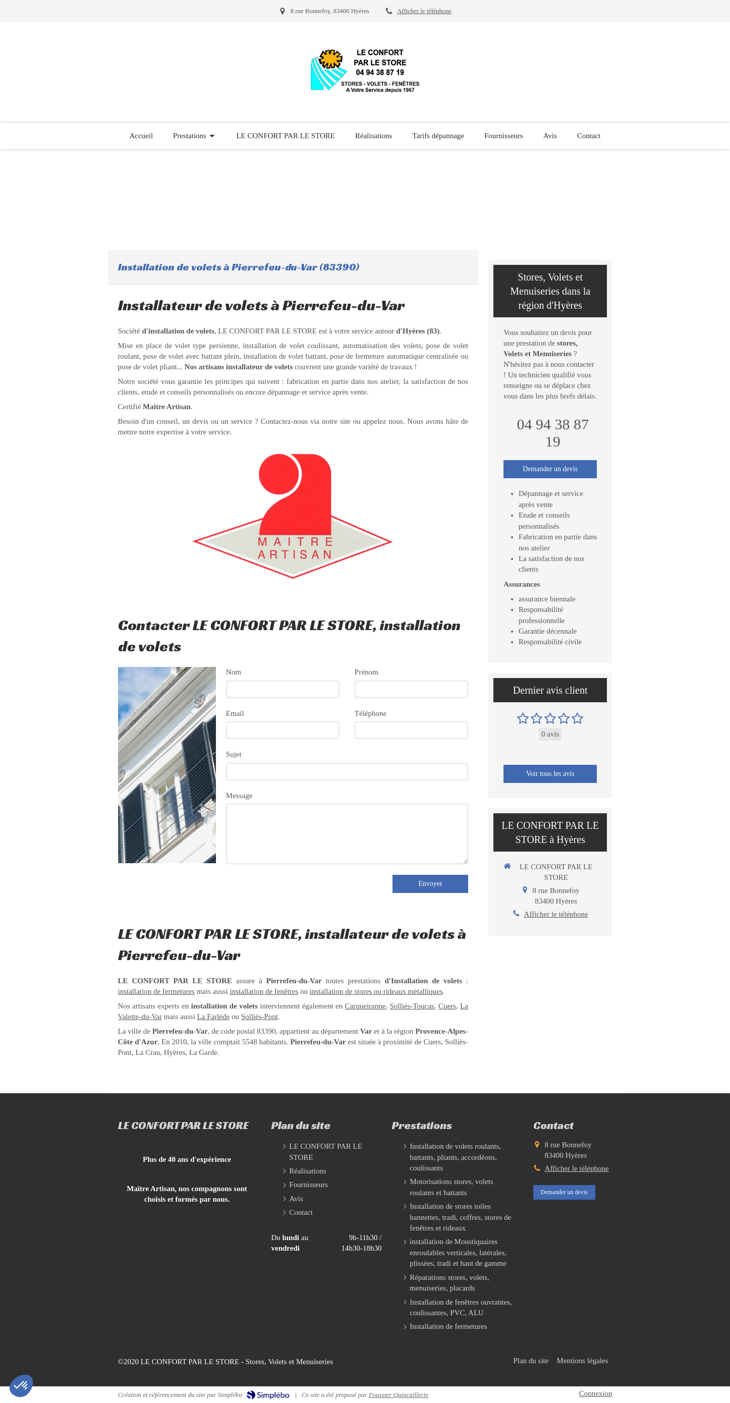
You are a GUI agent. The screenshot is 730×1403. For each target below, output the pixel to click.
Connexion (595, 1393)
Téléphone (370, 713)
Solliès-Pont (259, 1017)
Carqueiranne (365, 1006)
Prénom (366, 672)
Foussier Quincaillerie (398, 1394)
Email (235, 713)
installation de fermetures (156, 991)
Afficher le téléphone (424, 11)
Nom (233, 672)
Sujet (234, 754)
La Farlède (213, 1017)
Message (239, 796)
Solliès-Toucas (412, 1006)
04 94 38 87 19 (553, 433)
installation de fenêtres (264, 991)
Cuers (447, 1006)
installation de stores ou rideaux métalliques (376, 991)
